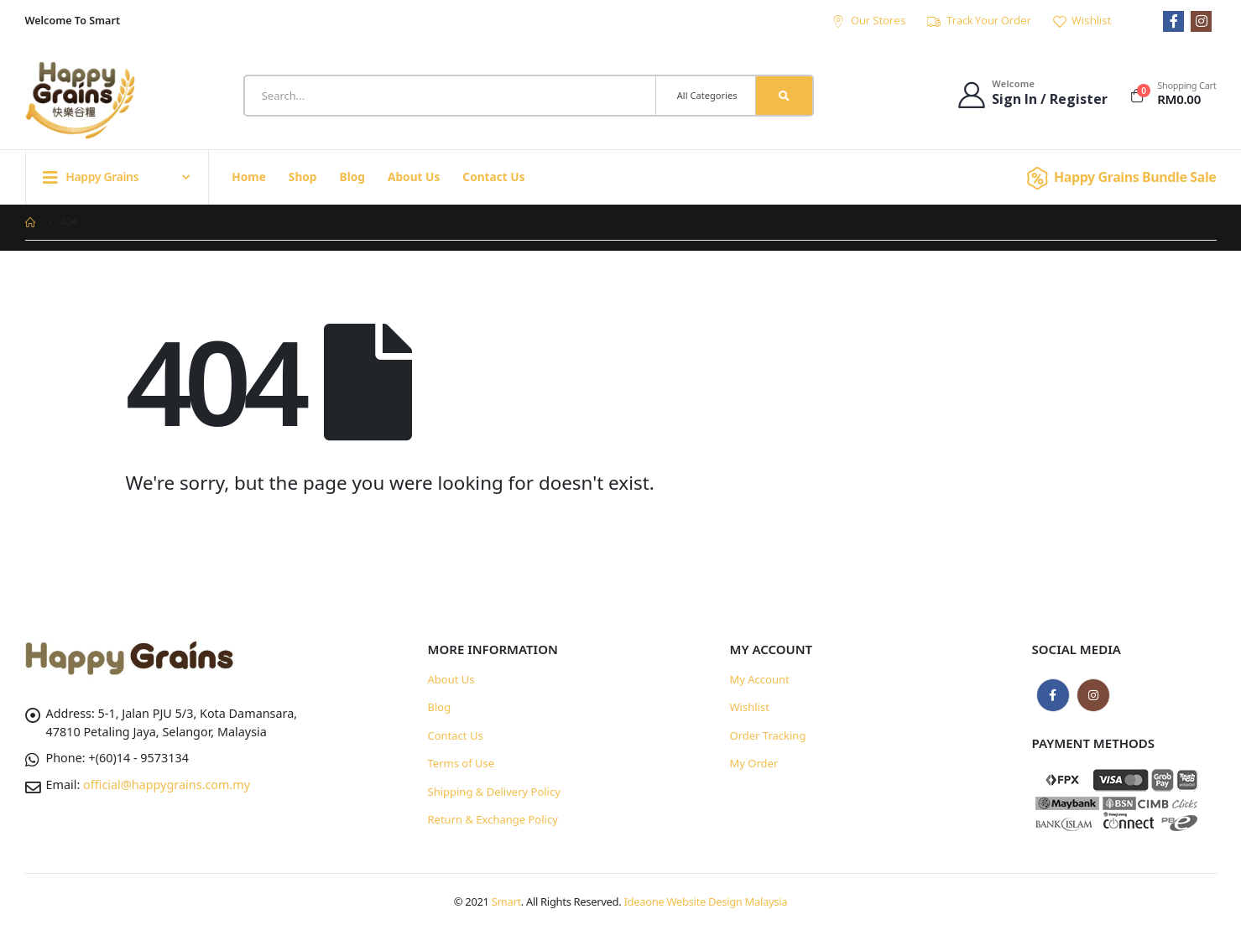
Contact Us (493, 176)
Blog (352, 176)
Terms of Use (461, 763)
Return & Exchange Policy (493, 819)
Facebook (1053, 695)
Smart (506, 901)
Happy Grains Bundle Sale (1119, 177)
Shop (303, 176)
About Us (414, 176)
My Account (760, 679)
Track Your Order (978, 21)
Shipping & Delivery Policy (494, 791)
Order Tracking (768, 735)
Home (249, 176)
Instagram (1093, 695)
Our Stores (868, 21)
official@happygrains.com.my (166, 784)
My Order (754, 763)
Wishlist (1081, 21)
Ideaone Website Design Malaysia (706, 901)
